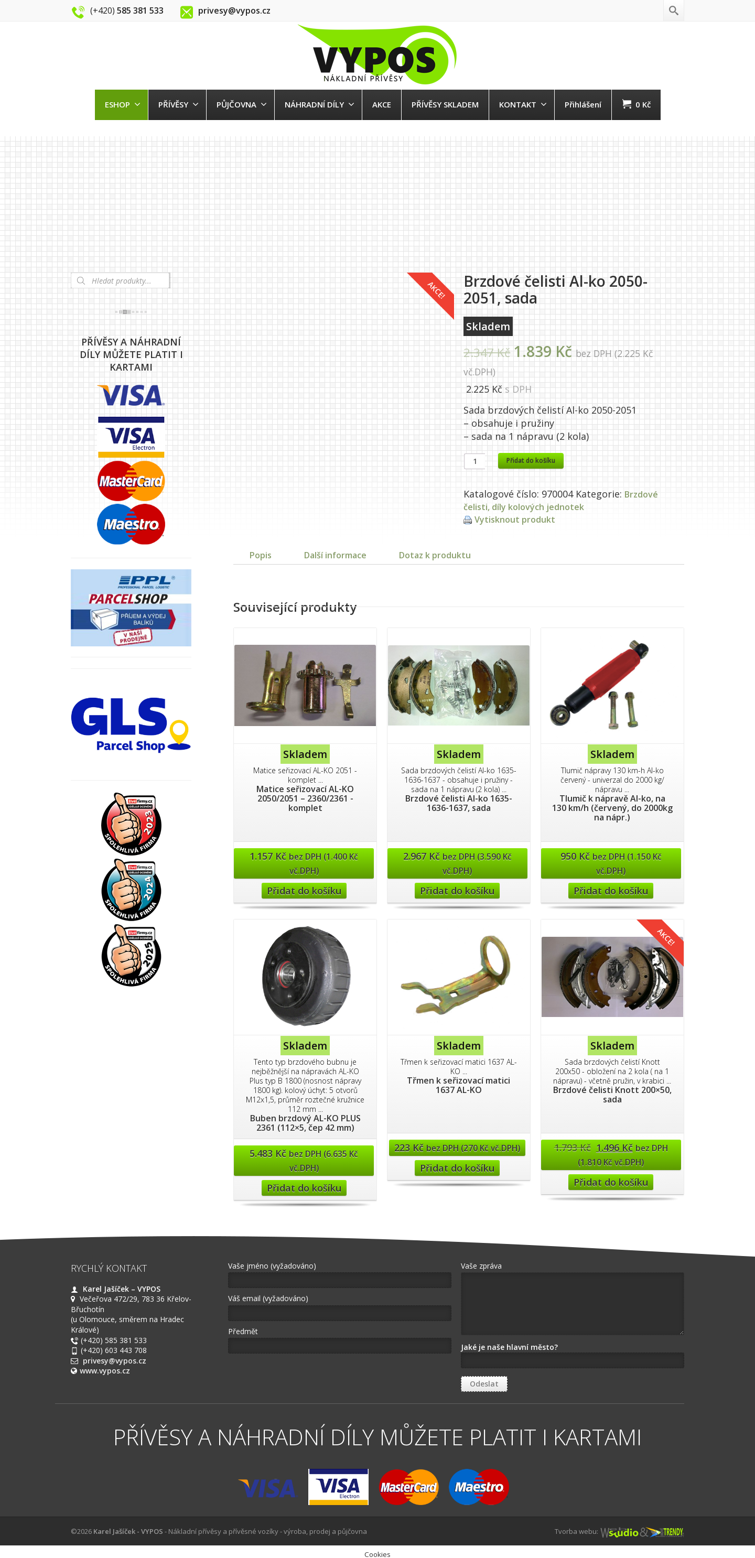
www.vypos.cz (105, 1381)
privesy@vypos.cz (114, 1371)
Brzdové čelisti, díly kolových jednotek (562, 500)
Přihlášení (583, 104)
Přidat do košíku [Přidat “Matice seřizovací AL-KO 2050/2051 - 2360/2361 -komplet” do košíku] (304, 901)
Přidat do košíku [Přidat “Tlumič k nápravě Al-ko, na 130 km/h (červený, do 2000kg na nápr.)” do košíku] (611, 901)
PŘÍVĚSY (178, 104)
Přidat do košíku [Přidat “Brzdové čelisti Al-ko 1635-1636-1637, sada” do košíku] (457, 901)
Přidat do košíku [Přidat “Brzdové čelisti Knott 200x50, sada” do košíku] (611, 1192)
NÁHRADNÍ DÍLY (319, 104)
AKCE (381, 104)
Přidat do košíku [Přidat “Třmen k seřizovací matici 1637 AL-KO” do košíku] (457, 1178)
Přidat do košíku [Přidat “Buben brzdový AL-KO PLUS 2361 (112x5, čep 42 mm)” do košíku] (304, 1198)
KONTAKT (523, 104)
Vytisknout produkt (518, 519)
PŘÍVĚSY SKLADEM (445, 104)
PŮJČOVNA (242, 104)
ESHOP (123, 104)
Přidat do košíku (530, 460)
